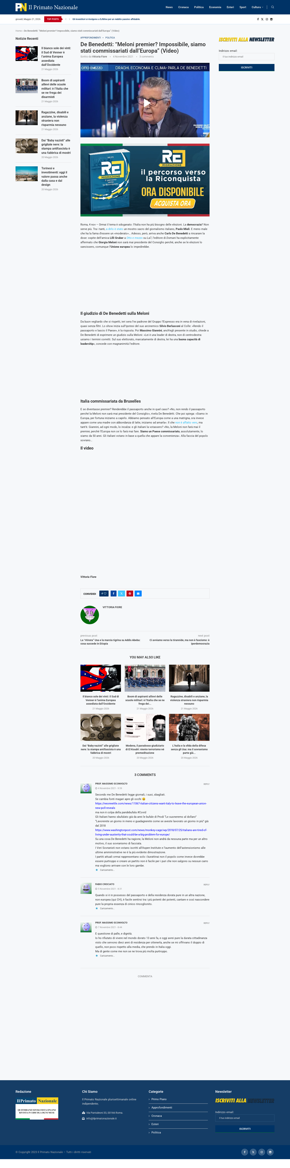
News (169, 7)
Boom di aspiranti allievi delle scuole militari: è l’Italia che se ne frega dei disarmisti (54, 89)
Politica (199, 7)
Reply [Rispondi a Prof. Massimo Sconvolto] (207, 784)
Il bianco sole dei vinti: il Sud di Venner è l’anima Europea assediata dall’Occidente (101, 700)
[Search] (272, 7)
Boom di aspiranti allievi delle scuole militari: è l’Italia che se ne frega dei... (145, 700)
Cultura (256, 7)
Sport (243, 7)
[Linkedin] (271, 19)
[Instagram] (267, 19)
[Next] (69, 19)
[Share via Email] (138, 593)
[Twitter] (262, 19)
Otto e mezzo (135, 238)
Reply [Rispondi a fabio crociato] (207, 885)
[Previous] (65, 19)
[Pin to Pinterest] (130, 593)
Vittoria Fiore (99, 56)
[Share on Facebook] (114, 593)
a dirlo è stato (114, 229)
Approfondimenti (161, 1107)
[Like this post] (105, 593)
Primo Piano (159, 1099)
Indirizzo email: (246, 54)
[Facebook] (258, 19)
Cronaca (183, 7)
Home (19, 30)
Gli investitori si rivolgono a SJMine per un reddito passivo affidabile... (106, 19)
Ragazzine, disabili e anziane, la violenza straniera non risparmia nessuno (189, 700)
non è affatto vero (186, 422)
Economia (215, 7)
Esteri (230, 7)
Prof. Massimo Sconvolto (111, 783)
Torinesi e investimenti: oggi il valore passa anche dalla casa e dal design (54, 177)
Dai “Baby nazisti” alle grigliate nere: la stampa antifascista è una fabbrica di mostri (101, 749)
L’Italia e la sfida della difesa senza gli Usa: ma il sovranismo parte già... (189, 749)
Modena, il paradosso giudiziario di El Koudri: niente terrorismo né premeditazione (145, 749)
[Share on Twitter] (121, 593)
